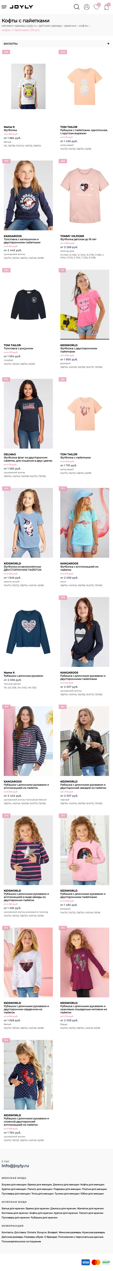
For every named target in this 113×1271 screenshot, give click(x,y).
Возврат (53, 1232)
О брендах (50, 1236)
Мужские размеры (93, 1232)
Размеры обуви (33, 1236)
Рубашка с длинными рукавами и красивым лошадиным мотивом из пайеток (83, 1007)
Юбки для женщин (92, 1193)
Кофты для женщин (92, 1184)
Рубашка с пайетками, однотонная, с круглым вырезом (84, 130)
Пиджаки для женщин (67, 1189)
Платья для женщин (94, 1189)
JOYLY (22, 7)
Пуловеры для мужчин (16, 1217)
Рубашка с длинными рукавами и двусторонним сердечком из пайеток (26, 1007)
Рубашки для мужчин (44, 1217)
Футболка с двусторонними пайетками (78, 348)
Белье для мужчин (13, 1208)
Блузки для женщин (14, 1184)
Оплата (31, 1232)
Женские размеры (70, 1232)
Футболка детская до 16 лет (78, 237)
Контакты (7, 1232)
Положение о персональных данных (80, 1236)
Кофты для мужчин (41, 1212)
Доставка (20, 1232)
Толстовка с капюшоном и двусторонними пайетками (22, 239)
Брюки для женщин (40, 1184)
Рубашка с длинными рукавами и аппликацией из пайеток (26, 784)
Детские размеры (12, 1236)
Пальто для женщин (39, 1189)
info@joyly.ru (15, 1165)
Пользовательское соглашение (21, 1241)
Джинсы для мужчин (63, 1208)
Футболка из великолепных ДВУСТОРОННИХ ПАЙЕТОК (22, 566)
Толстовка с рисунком (18, 347)
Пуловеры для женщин (16, 1193)
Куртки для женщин (14, 1189)
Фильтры (56, 43)
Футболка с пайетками (75, 456)
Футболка (10, 128)
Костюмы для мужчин (15, 1212)
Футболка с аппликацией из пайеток (79, 566)
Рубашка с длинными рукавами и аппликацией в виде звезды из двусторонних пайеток (26, 895)
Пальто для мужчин (91, 1212)
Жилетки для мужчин (90, 1208)
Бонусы (42, 1232)
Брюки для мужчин (37, 1208)
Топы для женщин (42, 1193)
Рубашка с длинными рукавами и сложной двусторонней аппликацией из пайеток (26, 1120)
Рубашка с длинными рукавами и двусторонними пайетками (82, 675)
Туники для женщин (67, 1193)
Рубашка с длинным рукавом (23, 674)
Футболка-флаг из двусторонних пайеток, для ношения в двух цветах (28, 457)
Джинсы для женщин (66, 1184)
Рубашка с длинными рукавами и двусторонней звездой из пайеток (83, 784)
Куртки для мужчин (66, 1212)
